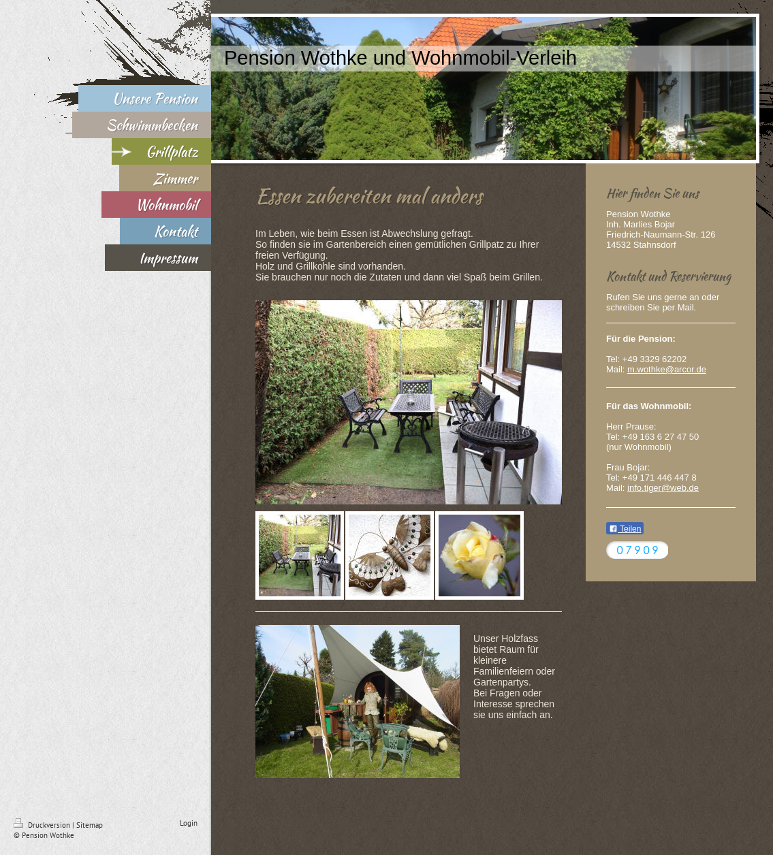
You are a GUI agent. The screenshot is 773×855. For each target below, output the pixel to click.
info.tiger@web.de (663, 488)
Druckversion (43, 825)
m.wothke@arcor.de (666, 369)
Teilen (625, 529)
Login (189, 823)
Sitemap (89, 825)
